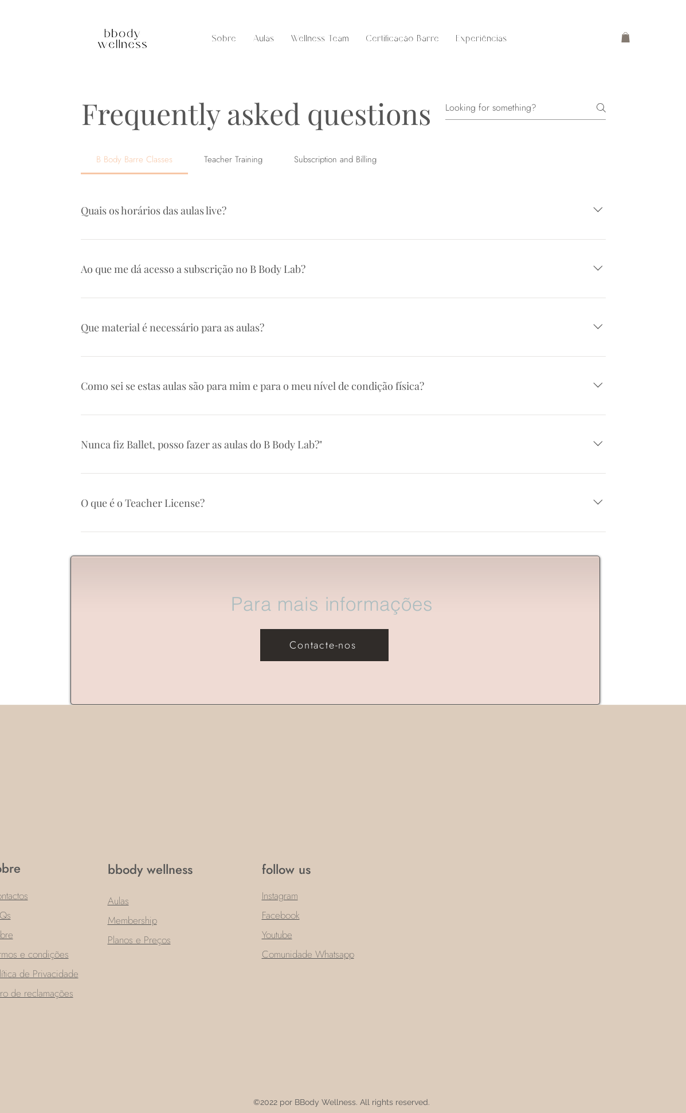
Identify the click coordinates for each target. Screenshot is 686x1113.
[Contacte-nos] (324, 645)
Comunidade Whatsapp (308, 954)
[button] (625, 37)
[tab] (135, 159)
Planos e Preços (139, 940)
